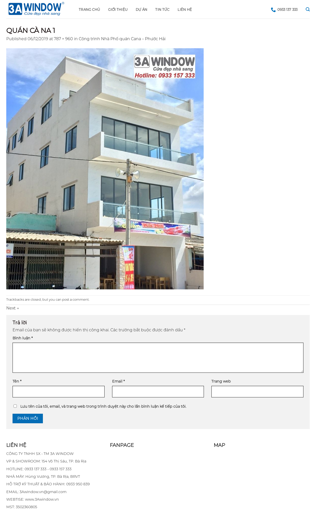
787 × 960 (63, 38)
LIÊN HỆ (185, 10)
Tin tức (162, 10)
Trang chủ (89, 10)
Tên (17, 381)
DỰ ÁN (141, 10)
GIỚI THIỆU (118, 10)
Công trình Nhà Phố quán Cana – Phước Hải (122, 38)
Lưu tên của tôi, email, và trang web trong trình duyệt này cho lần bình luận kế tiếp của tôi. (103, 406)
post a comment (75, 299)
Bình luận (23, 338)
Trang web (221, 381)
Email (118, 381)
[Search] (308, 9)
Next (12, 308)
